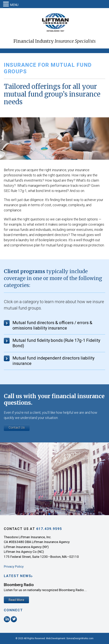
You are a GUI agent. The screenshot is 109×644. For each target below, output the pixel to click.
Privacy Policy (14, 566)
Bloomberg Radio (19, 584)
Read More (16, 600)
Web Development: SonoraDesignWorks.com (69, 638)
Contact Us (17, 427)
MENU (14, 5)
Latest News (17, 576)
